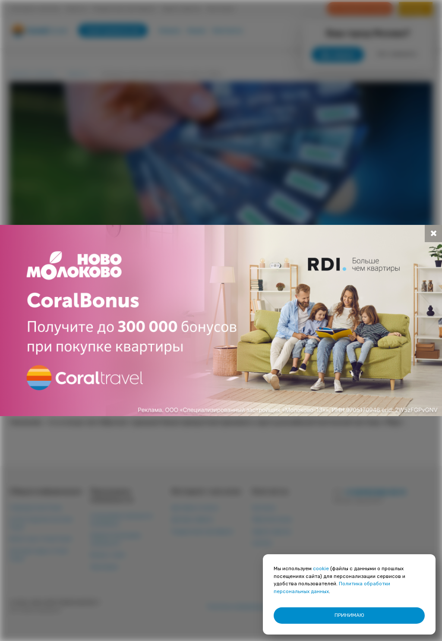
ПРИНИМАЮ (349, 615)
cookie (321, 568)
